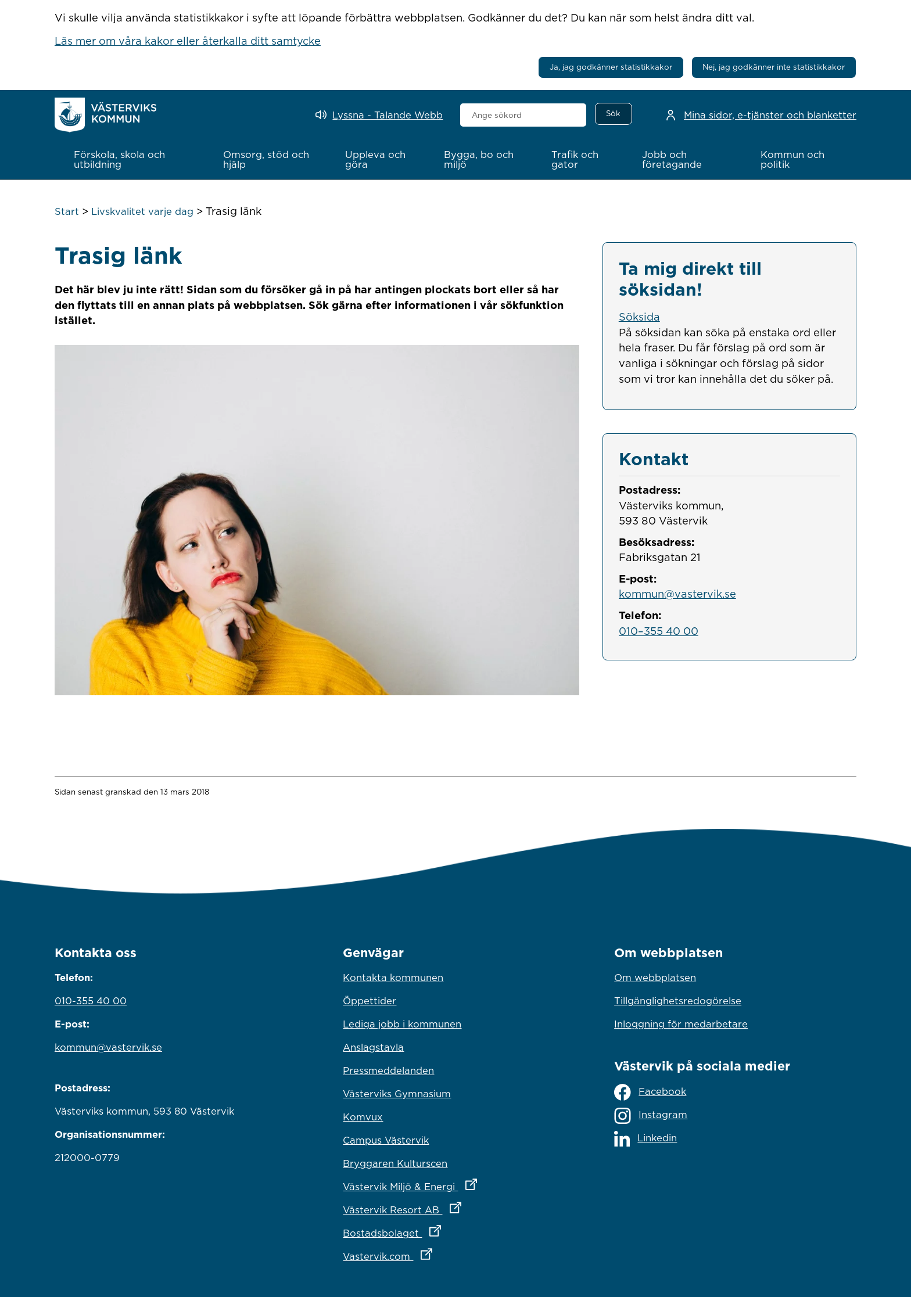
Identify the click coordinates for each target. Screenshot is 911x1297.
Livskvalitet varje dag (142, 211)
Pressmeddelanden (388, 1070)
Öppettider (369, 1001)
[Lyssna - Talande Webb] (379, 115)
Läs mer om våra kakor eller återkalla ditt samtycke (188, 40)
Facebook (650, 1092)
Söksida (639, 316)
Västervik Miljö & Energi (455, 1183)
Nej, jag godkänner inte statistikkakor (773, 66)
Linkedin (645, 1139)
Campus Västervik (386, 1140)
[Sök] (613, 114)
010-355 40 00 (91, 1001)
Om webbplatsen (655, 977)
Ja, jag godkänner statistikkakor (611, 66)
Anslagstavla (373, 1047)
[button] (136, 159)
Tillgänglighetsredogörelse (677, 1001)
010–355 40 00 (658, 630)
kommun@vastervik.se (677, 593)
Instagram (650, 1116)
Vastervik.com (438, 1253)
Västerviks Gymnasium (397, 1094)
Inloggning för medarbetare (681, 1024)
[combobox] (523, 115)
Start (67, 211)
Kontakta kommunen (393, 977)
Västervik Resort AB (453, 1207)
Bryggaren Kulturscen (395, 1163)
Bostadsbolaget (443, 1230)
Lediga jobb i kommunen (402, 1024)
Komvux (363, 1117)
